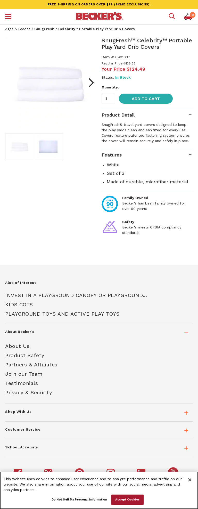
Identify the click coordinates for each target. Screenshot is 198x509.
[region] (99, 490)
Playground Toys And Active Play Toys (62, 314)
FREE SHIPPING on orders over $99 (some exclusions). (99, 4)
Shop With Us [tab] (18, 411)
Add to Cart (146, 98)
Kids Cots (19, 304)
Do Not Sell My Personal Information (79, 499)
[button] (8, 17)
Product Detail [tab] (118, 115)
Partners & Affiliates (31, 365)
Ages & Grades (17, 29)
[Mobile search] (172, 16)
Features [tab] (112, 155)
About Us (17, 346)
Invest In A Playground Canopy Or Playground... (76, 295)
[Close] (189, 480)
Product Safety (24, 355)
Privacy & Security (28, 392)
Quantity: (110, 87)
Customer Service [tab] (22, 429)
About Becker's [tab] (19, 332)
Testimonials (21, 383)
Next (89, 83)
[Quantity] (108, 98)
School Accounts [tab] (21, 447)
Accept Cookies (127, 499)
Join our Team (24, 374)
